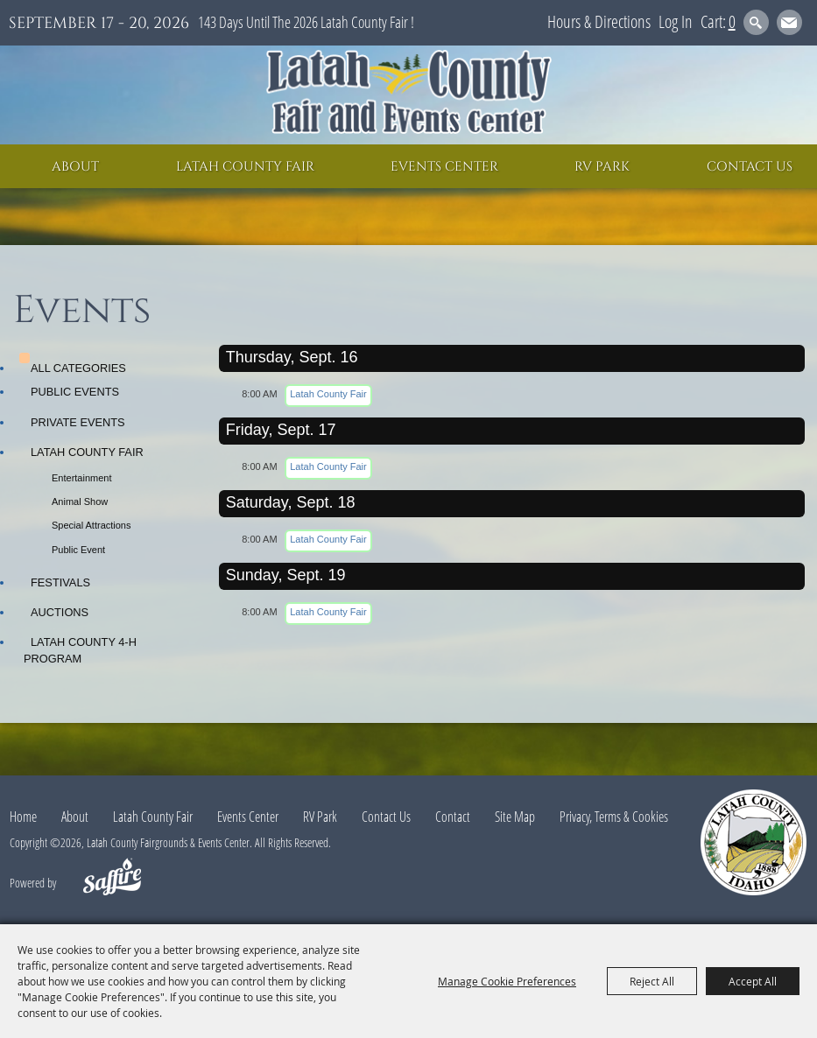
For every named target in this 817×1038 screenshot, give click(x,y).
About (75, 167)
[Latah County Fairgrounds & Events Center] (409, 95)
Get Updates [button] (789, 22)
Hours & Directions (599, 21)
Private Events (78, 422)
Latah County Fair (245, 167)
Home (23, 816)
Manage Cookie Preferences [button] (507, 981)
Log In (676, 21)
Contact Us (749, 167)
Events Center (444, 167)
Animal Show (80, 501)
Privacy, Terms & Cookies (614, 816)
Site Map (515, 816)
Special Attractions (91, 525)
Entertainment (81, 478)
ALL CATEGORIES (78, 368)
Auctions (59, 612)
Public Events (75, 391)
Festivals (60, 582)
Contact (452, 816)
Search (756, 22)
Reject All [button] (652, 981)
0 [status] (732, 21)
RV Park (602, 167)
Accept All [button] (753, 981)
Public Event (78, 549)
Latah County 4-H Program (80, 650)
